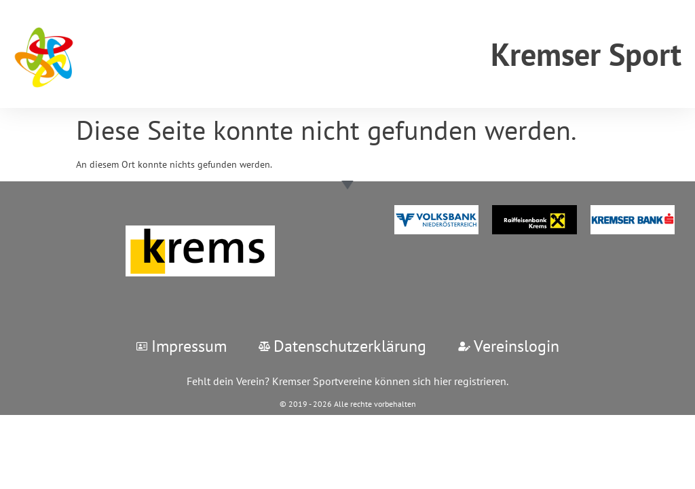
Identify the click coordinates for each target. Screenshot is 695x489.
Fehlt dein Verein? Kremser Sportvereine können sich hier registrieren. (347, 381)
